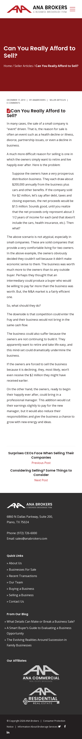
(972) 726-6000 (27, 533)
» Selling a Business (20, 595)
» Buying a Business (20, 589)
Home (8, 66)
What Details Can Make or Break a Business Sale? (41, 622)
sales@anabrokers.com (31, 539)
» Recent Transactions (22, 576)
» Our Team (15, 582)
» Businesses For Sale (21, 570)
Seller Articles (23, 66)
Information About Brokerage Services (37, 726)
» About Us (14, 563)
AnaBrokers (39, 100)
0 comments (13, 102)
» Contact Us (15, 601)
